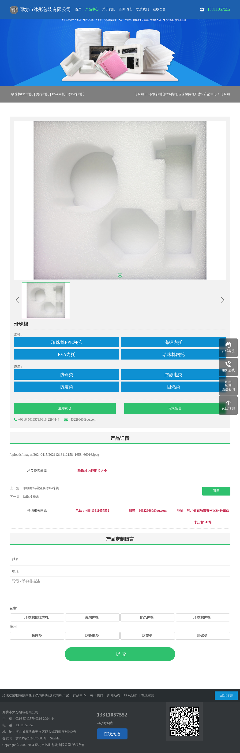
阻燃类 (202, 636)
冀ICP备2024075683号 (31, 738)
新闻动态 (125, 9)
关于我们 (108, 9)
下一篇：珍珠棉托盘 (24, 497)
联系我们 (142, 9)
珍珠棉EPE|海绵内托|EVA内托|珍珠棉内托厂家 (168, 94)
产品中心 (91, 9)
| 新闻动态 (111, 695)
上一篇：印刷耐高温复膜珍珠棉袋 (34, 488)
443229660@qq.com (80, 420)
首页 (78, 9)
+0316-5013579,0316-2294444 (36, 420)
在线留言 (159, 9)
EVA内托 (58, 94)
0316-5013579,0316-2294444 (35, 718)
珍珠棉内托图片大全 (92, 471)
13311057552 (24, 725)
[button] (120, 275)
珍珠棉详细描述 (120, 589)
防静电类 (92, 636)
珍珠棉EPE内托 (22, 94)
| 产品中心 (77, 695)
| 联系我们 (128, 695)
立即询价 (64, 408)
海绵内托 (42, 94)
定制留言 (175, 408)
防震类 (147, 636)
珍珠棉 (225, 94)
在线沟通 (112, 733)
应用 (13, 626)
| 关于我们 (94, 695)
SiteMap (55, 738)
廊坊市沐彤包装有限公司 (40, 10)
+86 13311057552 (97, 510)
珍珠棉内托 (76, 94)
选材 (13, 608)
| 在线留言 (145, 695)
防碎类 (36, 636)
